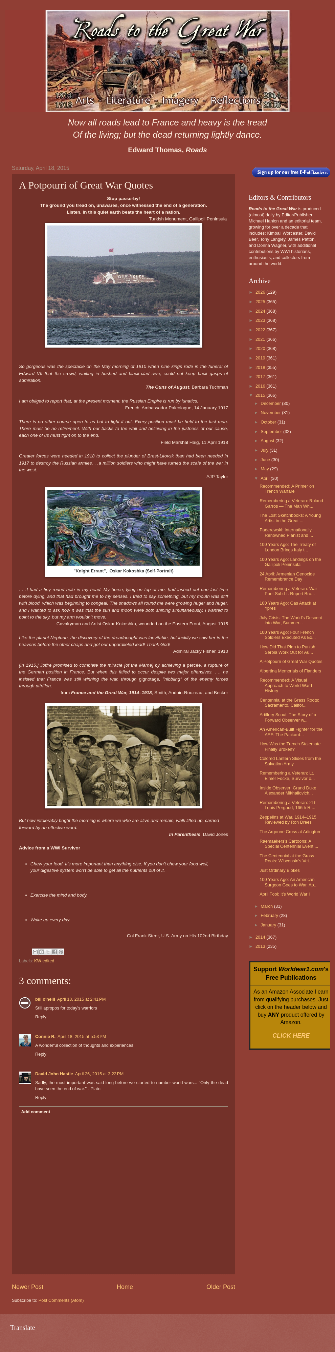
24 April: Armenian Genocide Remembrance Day (287, 576)
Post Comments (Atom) (61, 1300)
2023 (260, 320)
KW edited (44, 960)
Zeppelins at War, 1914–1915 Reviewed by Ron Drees (288, 820)
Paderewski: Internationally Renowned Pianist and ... (286, 532)
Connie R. (45, 1036)
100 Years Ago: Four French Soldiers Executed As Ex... (288, 635)
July (265, 450)
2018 (260, 367)
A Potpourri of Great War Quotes (291, 661)
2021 (260, 339)
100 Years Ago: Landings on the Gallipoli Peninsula (290, 562)
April (265, 478)
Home (125, 1287)
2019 (260, 357)
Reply (40, 1016)
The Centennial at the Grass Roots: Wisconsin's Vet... (287, 858)
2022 (260, 329)
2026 (260, 292)
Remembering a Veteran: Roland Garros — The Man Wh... (291, 503)
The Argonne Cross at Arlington (290, 831)
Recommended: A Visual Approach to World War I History (286, 685)
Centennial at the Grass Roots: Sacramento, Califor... (289, 703)
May (265, 468)
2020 (260, 348)
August (268, 440)
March (267, 906)
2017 (260, 376)
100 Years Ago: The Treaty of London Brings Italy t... (288, 547)
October (269, 422)
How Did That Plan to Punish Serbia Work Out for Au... (287, 649)
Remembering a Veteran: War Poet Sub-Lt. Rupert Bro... (288, 591)
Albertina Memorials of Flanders (290, 670)
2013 (260, 946)
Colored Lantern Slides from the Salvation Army (290, 761)
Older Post (220, 1287)
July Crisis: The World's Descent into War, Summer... (291, 620)
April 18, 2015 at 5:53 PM (82, 1036)
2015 (260, 395)
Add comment (35, 1111)
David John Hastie (54, 1073)
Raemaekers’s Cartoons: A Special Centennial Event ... (289, 844)
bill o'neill (45, 999)
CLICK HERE (291, 1035)
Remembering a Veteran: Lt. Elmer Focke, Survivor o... (287, 775)
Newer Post (27, 1287)
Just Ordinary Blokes (280, 870)
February (270, 915)
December (271, 403)
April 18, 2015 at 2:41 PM (81, 999)
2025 (260, 301)
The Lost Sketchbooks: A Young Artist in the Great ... (290, 518)
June (266, 459)
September (272, 431)
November (271, 412)
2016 (260, 386)
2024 (260, 311)
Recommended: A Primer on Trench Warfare (287, 489)
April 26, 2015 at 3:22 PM (99, 1073)
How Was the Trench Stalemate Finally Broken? (290, 746)
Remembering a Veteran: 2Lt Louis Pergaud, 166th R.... (287, 805)
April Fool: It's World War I (285, 894)
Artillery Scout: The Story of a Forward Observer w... (288, 717)
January (269, 924)
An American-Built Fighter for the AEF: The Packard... (291, 732)
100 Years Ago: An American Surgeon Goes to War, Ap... (288, 882)
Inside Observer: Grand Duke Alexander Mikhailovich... (288, 790)
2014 (260, 937)
